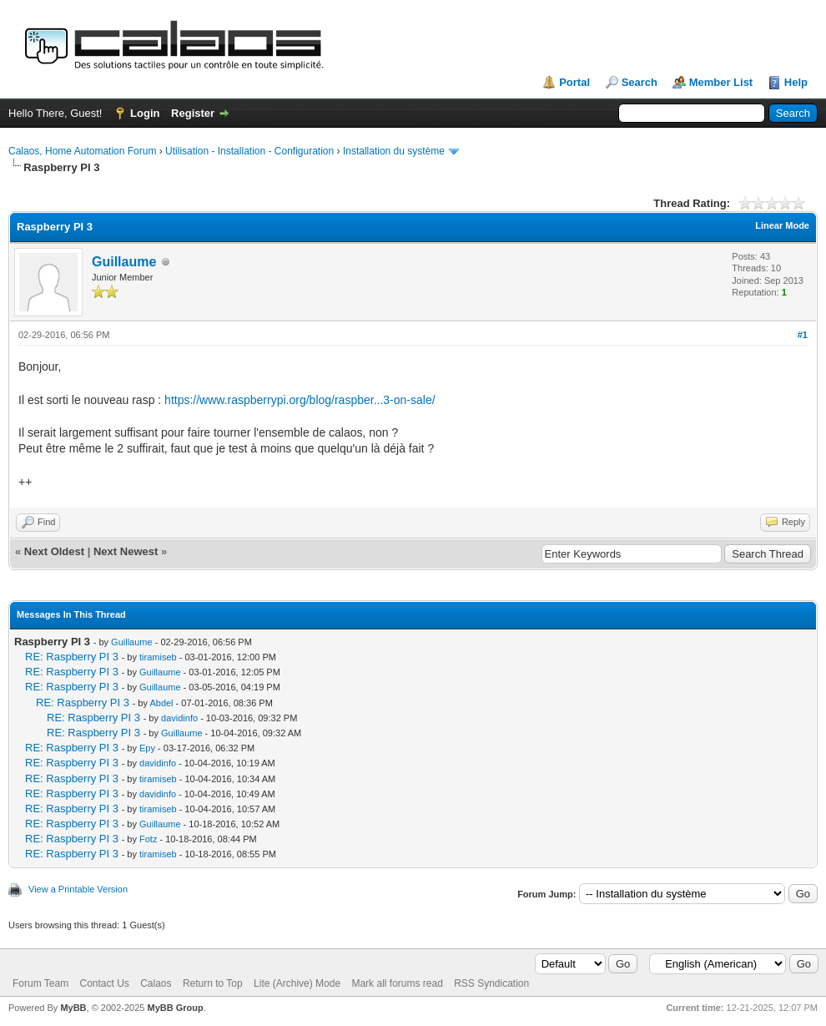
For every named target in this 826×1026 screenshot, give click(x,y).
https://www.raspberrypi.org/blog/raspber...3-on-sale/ (300, 400)
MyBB (73, 1008)
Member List (721, 82)
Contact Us (103, 983)
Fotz (148, 839)
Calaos (155, 983)
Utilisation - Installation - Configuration (249, 151)
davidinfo (179, 718)
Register (192, 113)
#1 (803, 335)
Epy (147, 748)
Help (796, 82)
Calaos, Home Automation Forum (82, 151)
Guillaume (124, 262)
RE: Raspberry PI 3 (71, 656)
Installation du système (394, 151)
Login (144, 113)
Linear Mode (782, 225)
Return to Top (213, 983)
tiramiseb (158, 657)
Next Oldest (54, 551)
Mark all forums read (396, 983)
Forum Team (40, 983)
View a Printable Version (78, 889)
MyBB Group (175, 1008)
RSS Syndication (491, 983)
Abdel (161, 703)
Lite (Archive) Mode (297, 983)
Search (639, 82)
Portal (574, 82)
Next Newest (125, 551)
